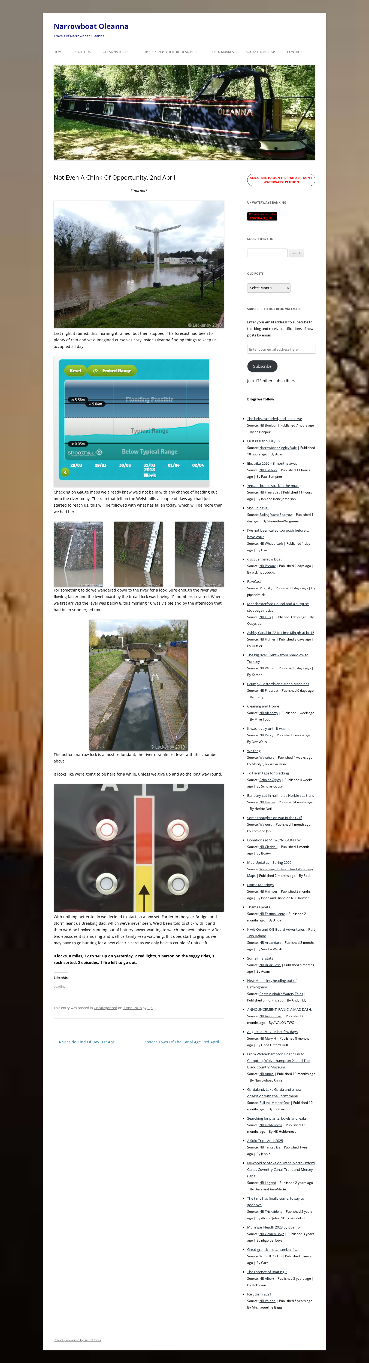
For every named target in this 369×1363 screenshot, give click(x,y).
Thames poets (258, 907)
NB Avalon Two (270, 1016)
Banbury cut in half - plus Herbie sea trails (280, 795)
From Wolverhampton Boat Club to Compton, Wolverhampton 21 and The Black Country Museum (278, 1061)
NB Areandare (270, 942)
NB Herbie (267, 802)
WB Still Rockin (270, 1256)
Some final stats (260, 958)
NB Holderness (270, 1125)
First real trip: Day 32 (263, 441)
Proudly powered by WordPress (77, 1340)
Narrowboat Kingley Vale (278, 447)
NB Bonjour (268, 425)
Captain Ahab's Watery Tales (281, 993)
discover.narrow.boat (264, 559)
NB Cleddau (268, 846)
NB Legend (267, 1182)
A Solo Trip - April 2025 (265, 1140)
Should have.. (258, 508)
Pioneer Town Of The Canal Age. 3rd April (183, 1042)
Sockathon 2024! (260, 52)
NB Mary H (267, 1038)
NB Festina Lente (272, 913)
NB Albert (266, 1278)
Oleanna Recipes (117, 52)
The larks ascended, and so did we (274, 418)
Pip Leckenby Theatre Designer (169, 52)
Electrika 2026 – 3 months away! (272, 463)
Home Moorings (260, 884)
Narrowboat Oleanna (91, 26)
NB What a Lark (271, 543)
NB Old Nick (268, 470)
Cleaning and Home (263, 706)
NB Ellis (265, 617)
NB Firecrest (268, 690)
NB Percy (266, 735)
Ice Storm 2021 (259, 1294)
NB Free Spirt (269, 492)
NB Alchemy (268, 712)
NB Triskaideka (270, 1211)
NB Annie (266, 1073)
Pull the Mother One (274, 1102)
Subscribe (262, 366)
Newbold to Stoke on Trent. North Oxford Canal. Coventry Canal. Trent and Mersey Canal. (281, 1169)
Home (58, 52)
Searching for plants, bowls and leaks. (277, 1118)
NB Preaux (267, 565)
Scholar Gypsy (270, 779)
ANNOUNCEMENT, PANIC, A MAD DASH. (279, 1009)
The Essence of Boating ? (267, 1271)
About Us (82, 52)
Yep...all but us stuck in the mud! (273, 485)
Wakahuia (266, 757)
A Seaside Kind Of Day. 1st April (85, 1042)
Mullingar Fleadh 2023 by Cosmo (273, 1227)
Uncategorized (105, 1007)
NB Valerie (267, 1300)
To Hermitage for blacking (268, 773)
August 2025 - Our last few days (272, 1031)
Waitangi (254, 750)
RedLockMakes (221, 52)
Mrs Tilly (265, 588)
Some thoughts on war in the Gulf (274, 817)
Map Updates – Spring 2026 (269, 862)
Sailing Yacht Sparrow (275, 514)
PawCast (254, 581)
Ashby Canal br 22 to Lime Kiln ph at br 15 (280, 632)
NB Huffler (267, 639)
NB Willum (267, 668)
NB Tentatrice (269, 1147)
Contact (294, 52)
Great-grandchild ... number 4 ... (272, 1249)
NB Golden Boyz (271, 1234)
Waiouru (265, 824)
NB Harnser (268, 891)
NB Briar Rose (270, 965)
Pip (150, 1007)
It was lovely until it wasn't (268, 728)
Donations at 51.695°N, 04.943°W (274, 840)
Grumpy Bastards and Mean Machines (278, 683)
